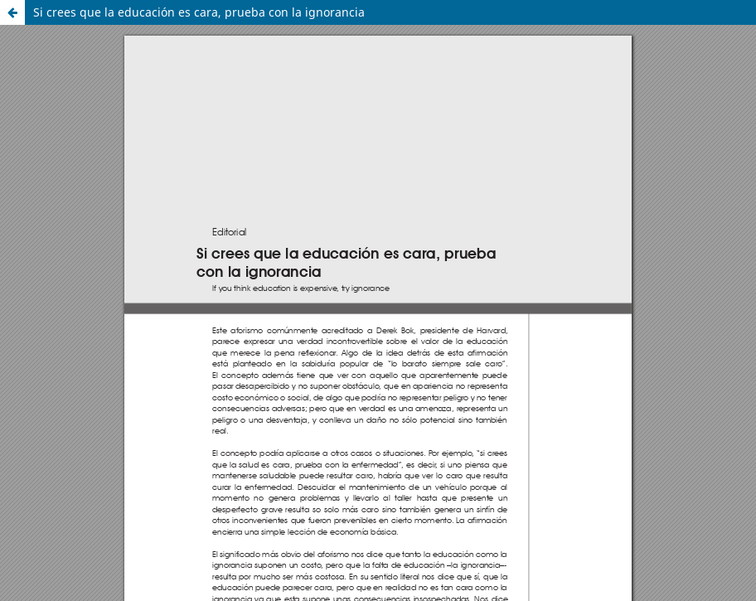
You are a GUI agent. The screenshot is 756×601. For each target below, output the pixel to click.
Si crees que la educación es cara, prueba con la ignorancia (199, 12)
